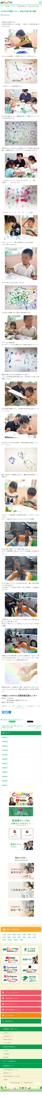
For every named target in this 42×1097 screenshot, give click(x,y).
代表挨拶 (5, 1079)
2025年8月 (4, 759)
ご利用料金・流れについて (10, 1029)
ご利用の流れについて (8, 1036)
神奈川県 (16, 939)
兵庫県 (24, 934)
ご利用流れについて (15, 833)
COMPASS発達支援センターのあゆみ (11, 1076)
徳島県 (19, 937)
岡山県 (4, 934)
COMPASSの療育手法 (9, 1047)
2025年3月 (4, 781)
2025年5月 (4, 772)
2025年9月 (4, 754)
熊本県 (14, 937)
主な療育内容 (6, 1054)
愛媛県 (9, 937)
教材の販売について (7, 1073)
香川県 (9, 934)
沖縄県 (21, 939)
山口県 (4, 937)
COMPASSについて (8, 1066)
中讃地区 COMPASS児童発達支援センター (13, 719)
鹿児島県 (9, 939)
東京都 (29, 937)
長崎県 (24, 937)
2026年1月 (4, 737)
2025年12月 (5, 741)
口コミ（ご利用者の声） (10, 1061)
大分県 (34, 934)
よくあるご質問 (27, 833)
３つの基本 (5, 1050)
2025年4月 (4, 776)
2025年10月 (5, 750)
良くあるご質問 (6, 1042)
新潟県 (34, 937)
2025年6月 (4, 767)
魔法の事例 (5, 1057)
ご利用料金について (7, 1033)
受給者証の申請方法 (7, 1039)
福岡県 (14, 934)
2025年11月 (5, 746)
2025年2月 (4, 785)
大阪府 (19, 934)
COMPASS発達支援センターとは (10, 1069)
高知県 (29, 934)
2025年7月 (4, 763)
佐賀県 (4, 939)
